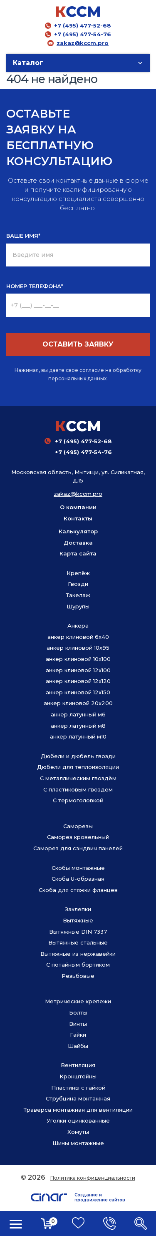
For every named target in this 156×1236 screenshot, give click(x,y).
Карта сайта (78, 553)
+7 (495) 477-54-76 (82, 34)
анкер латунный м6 (78, 714)
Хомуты (78, 1131)
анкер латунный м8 (78, 725)
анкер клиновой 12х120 (78, 681)
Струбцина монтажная (78, 1098)
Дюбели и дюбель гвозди (78, 756)
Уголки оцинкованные (78, 1120)
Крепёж (78, 573)
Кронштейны (78, 1076)
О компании (78, 507)
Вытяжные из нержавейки (78, 953)
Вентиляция (78, 1065)
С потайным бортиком (78, 964)
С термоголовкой (78, 800)
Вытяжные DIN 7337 (78, 931)
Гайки (78, 1034)
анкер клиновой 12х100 (78, 670)
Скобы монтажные (78, 867)
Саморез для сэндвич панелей (78, 848)
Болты (78, 1012)
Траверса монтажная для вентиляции (78, 1109)
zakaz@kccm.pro (83, 43)
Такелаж (78, 595)
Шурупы (78, 606)
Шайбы (78, 1046)
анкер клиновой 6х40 (78, 636)
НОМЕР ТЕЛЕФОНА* (34, 286)
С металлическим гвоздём (78, 778)
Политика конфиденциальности (92, 1178)
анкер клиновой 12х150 (78, 692)
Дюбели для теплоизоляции (78, 767)
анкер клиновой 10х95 (78, 647)
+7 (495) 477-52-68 (82, 25)
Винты (78, 1023)
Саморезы (78, 826)
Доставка (78, 542)
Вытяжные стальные (78, 942)
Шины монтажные (78, 1143)
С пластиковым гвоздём (78, 789)
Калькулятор (78, 531)
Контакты (78, 518)
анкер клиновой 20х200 (78, 703)
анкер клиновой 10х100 (78, 659)
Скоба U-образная (78, 878)
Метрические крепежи (78, 1001)
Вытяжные (78, 920)
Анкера (78, 625)
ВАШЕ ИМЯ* (23, 235)
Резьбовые (78, 975)
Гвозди (78, 583)
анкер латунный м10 (78, 736)
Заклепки (78, 909)
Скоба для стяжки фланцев (78, 890)
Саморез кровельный (78, 837)
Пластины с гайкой (78, 1087)
